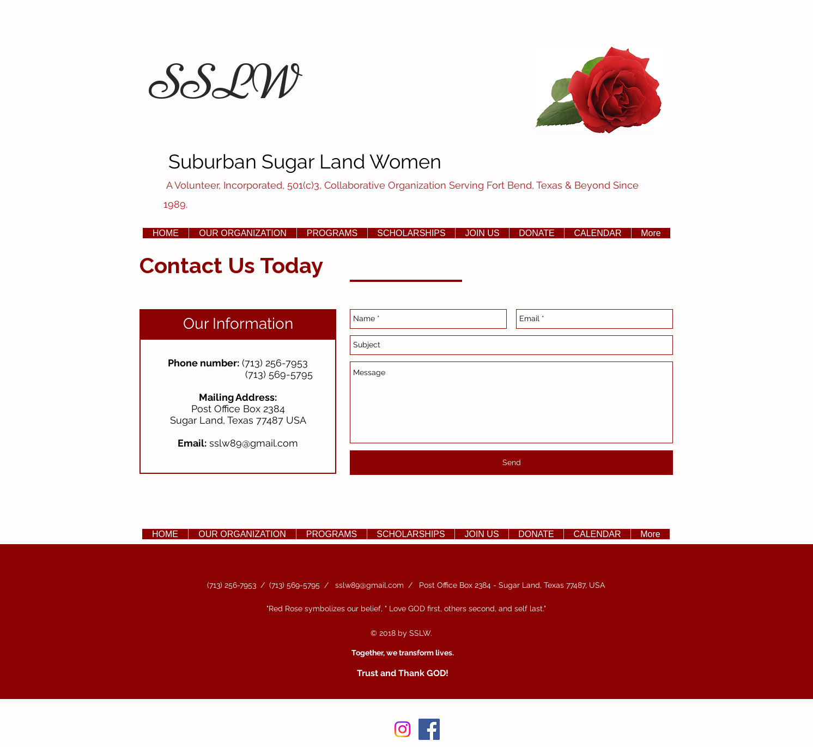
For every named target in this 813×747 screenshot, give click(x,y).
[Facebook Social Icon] (429, 729)
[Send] (511, 462)
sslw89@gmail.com (253, 443)
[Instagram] (402, 729)
